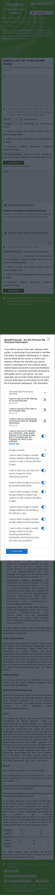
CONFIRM (16, 551)
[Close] (49, 340)
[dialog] (27, 447)
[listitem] (27, 393)
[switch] (43, 399)
